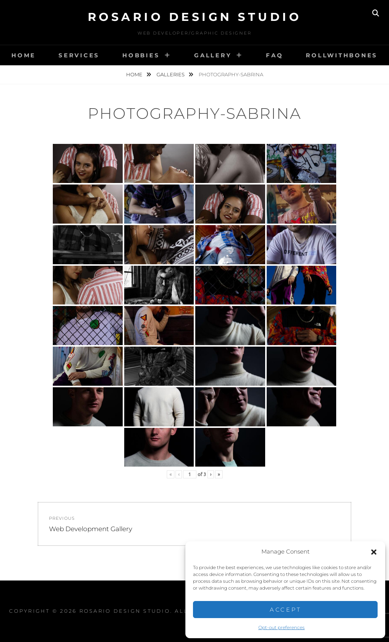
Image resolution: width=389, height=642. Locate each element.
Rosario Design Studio (195, 17)
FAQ (274, 55)
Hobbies (141, 55)
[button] (374, 552)
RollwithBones (342, 55)
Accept (285, 609)
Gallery (212, 55)
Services (79, 55)
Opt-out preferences (281, 627)
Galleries (171, 74)
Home (23, 55)
